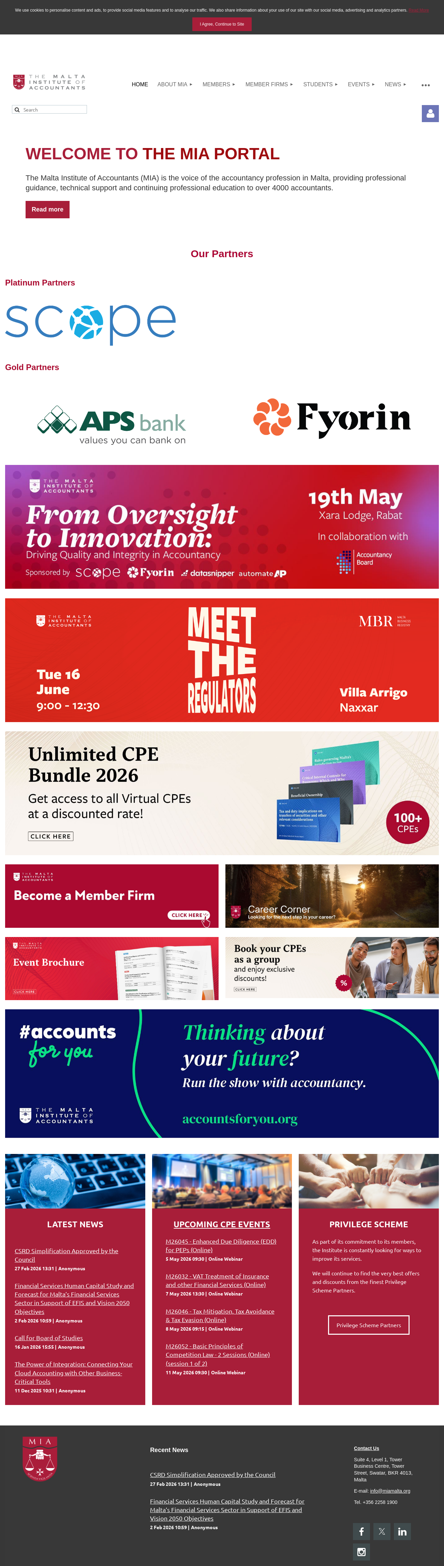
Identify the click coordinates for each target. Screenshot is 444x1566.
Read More (419, 10)
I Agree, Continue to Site (222, 24)
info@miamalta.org (390, 1491)
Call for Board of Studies (49, 1337)
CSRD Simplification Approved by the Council (213, 1474)
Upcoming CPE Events (222, 1224)
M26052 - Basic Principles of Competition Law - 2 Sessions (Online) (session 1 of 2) (218, 1354)
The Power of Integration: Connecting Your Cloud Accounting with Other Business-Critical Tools (74, 1372)
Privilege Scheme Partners (369, 1324)
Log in (430, 113)
